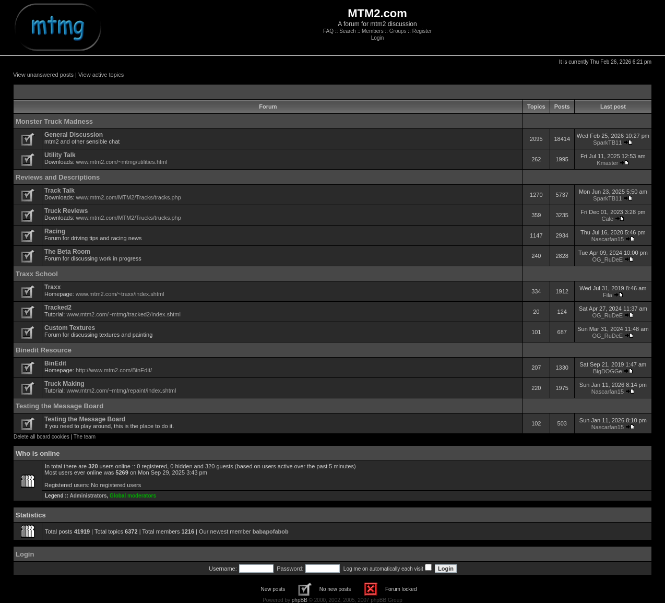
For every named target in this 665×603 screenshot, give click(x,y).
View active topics (101, 75)
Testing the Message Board (59, 406)
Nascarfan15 (607, 239)
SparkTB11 (607, 142)
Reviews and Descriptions (58, 177)
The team (85, 437)
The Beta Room (67, 251)
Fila (607, 295)
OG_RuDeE (607, 259)
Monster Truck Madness (54, 121)
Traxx (52, 287)
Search (347, 31)
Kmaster (607, 163)
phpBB (299, 600)
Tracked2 (58, 307)
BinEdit (55, 363)
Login (377, 38)
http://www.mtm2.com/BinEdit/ (114, 370)
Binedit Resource (44, 350)
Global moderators (133, 496)
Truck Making (64, 383)
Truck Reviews (66, 211)
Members (373, 31)
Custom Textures (69, 328)
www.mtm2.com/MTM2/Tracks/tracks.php (128, 197)
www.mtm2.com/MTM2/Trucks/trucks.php (128, 218)
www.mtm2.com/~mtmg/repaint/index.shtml (121, 390)
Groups (398, 31)
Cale (608, 219)
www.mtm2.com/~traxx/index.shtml (120, 294)
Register (422, 31)
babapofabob (271, 531)
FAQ (328, 31)
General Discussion (73, 134)
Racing (54, 231)
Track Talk (59, 190)
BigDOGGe (607, 371)
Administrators (87, 496)
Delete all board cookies (41, 437)
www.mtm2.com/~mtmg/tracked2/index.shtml (123, 314)
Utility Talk (60, 155)
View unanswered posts (43, 75)
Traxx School (37, 274)
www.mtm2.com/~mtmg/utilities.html (122, 162)
